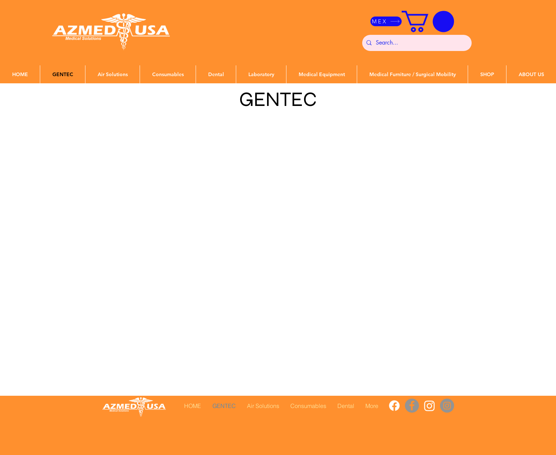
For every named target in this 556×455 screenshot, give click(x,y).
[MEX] (386, 21)
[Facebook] (394, 406)
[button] (428, 21)
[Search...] (416, 43)
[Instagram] (429, 406)
